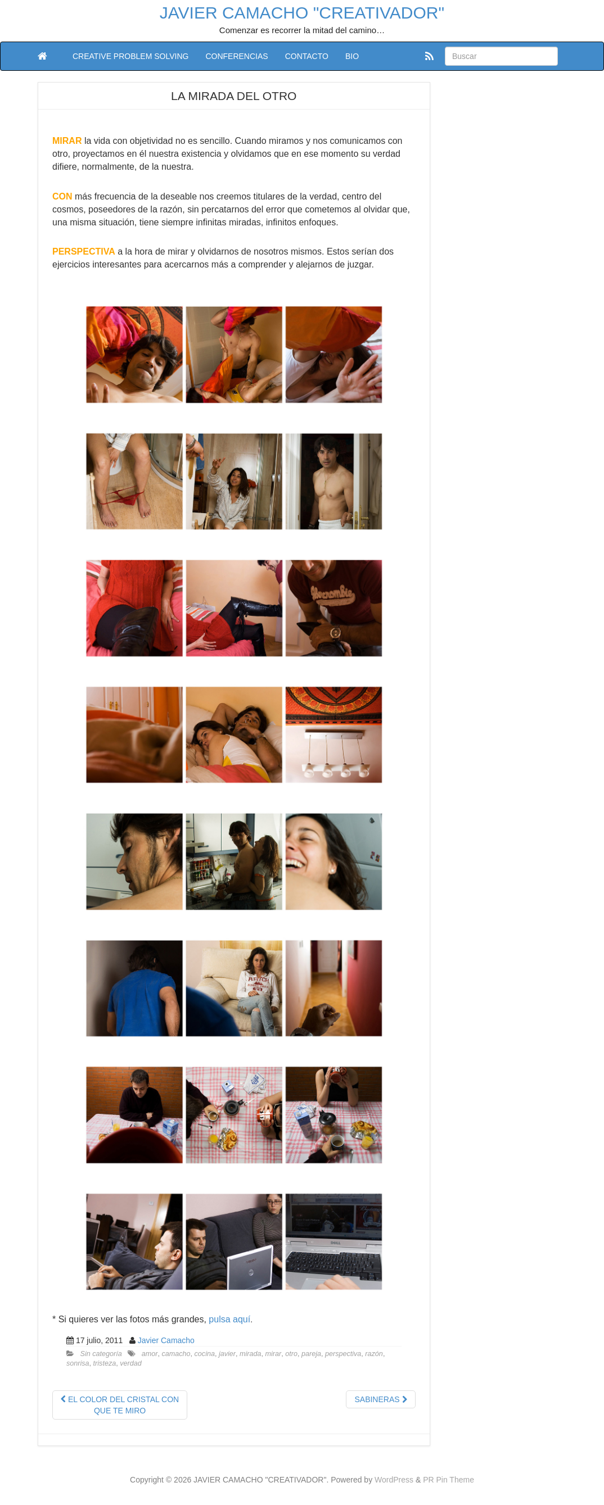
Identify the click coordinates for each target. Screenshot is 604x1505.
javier (227, 1354)
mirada (251, 1354)
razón (374, 1354)
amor (150, 1354)
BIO (352, 56)
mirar (273, 1354)
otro (291, 1354)
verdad (131, 1363)
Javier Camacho (166, 1340)
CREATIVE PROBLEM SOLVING (130, 56)
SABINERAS (380, 1399)
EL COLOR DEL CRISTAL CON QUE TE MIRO (120, 1405)
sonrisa (77, 1363)
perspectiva (343, 1354)
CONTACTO (306, 56)
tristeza (104, 1363)
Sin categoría (101, 1354)
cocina (205, 1354)
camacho (175, 1354)
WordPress (394, 1479)
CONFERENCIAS (236, 56)
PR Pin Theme (448, 1479)
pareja (311, 1354)
